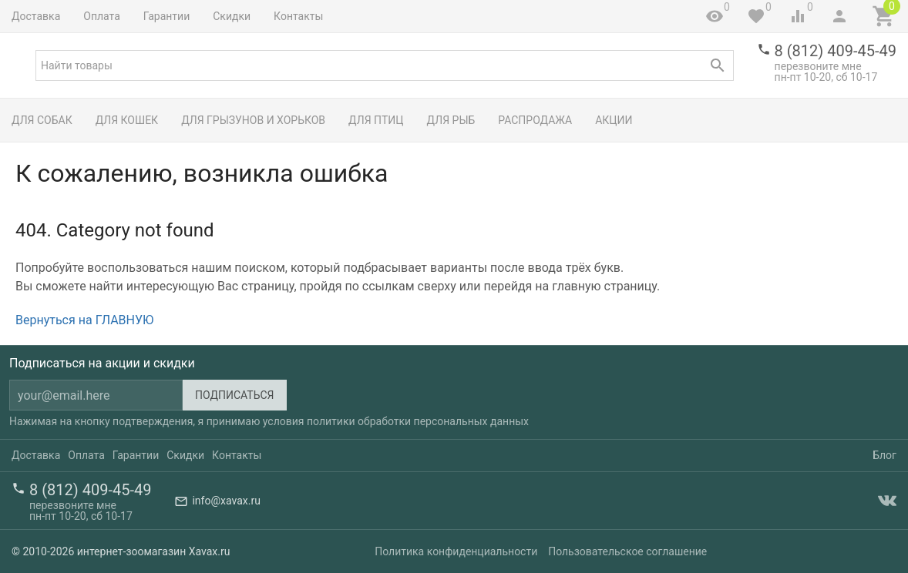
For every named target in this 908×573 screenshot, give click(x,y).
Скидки (232, 16)
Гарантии (166, 16)
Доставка (36, 16)
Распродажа (535, 120)
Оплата (101, 16)
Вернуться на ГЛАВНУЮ (84, 320)
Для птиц (376, 120)
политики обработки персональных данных (418, 421)
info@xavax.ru (226, 500)
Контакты (298, 16)
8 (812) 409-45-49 (835, 51)
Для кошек (127, 120)
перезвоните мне (818, 66)
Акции (613, 120)
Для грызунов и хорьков (253, 120)
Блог (884, 455)
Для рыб (451, 120)
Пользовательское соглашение (627, 551)
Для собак (42, 120)
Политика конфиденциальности (456, 551)
